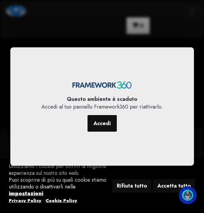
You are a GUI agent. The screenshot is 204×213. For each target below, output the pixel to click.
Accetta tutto (174, 186)
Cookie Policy (61, 200)
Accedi (102, 123)
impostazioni (26, 193)
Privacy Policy (25, 200)
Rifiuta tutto (132, 186)
